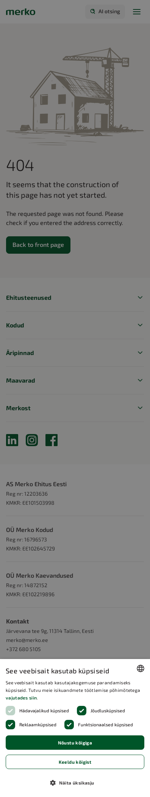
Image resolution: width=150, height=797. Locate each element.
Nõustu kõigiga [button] (75, 742)
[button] (75, 782)
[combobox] (140, 668)
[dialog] (75, 728)
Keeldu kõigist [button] (75, 761)
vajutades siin (21, 697)
